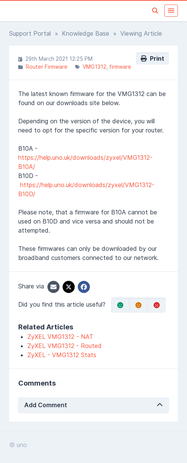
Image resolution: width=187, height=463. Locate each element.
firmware (120, 66)
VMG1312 (94, 66)
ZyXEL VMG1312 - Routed (64, 346)
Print (152, 58)
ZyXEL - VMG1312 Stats (61, 355)
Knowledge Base (85, 33)
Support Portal (30, 33)
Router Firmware (47, 66)
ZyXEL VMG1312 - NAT (60, 336)
